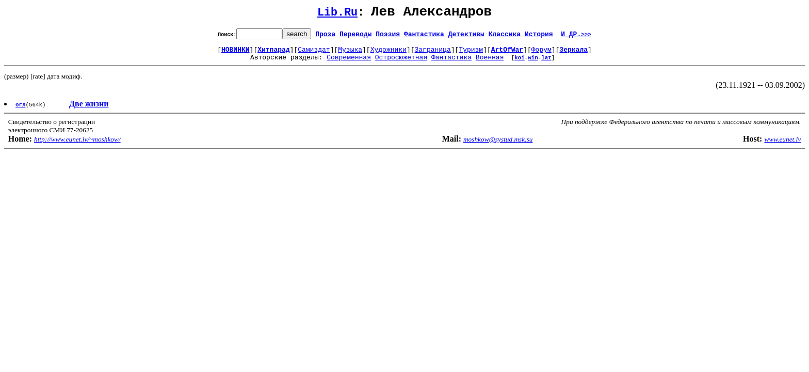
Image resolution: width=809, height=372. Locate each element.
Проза (325, 36)
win (533, 63)
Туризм (471, 53)
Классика (505, 36)
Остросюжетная (401, 63)
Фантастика (424, 36)
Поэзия (388, 36)
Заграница (433, 53)
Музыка (350, 53)
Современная (349, 63)
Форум (541, 53)
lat (546, 63)
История (539, 36)
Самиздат (314, 53)
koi (519, 63)
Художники (388, 53)
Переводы (355, 36)
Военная (490, 63)
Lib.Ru (337, 14)
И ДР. (576, 36)
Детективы (466, 36)
